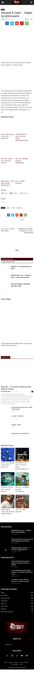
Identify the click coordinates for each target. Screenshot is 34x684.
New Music (4, 595)
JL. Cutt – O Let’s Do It (17, 416)
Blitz (4, 19)
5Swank (8, 207)
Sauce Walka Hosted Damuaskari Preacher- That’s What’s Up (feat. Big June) (22, 572)
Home (2, 7)
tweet (22, 220)
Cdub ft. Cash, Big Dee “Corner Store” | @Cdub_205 (7, 136)
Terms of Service (24, 662)
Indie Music (4, 601)
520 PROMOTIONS (5, 391)
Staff (21, 664)
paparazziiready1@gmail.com (20, 644)
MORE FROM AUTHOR (8, 262)
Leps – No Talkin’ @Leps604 (20, 182)
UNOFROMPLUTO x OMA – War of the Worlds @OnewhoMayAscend (21, 137)
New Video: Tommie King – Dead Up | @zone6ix (6, 160)
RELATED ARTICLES (7, 259)
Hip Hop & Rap (5, 598)
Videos (2, 9)
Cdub (13, 207)
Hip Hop (3, 603)
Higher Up (19, 207)
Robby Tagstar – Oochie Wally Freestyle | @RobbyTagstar (8, 183)
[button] (31, 2)
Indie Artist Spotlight (7, 612)
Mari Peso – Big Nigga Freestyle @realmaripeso (21, 160)
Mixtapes (3, 609)
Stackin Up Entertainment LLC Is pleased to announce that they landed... (20, 563)
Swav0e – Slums (16, 424)
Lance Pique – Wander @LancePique (7, 230)
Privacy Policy (15, 664)
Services (16, 662)
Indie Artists (4, 606)
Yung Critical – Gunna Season (20, 433)
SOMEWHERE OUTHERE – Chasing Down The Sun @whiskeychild (25, 230)
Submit (10, 662)
